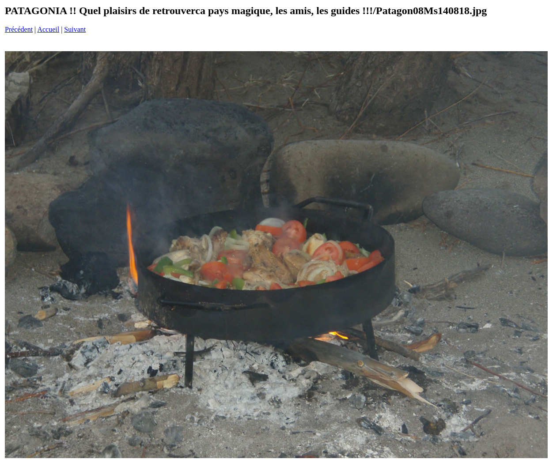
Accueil (48, 29)
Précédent (19, 29)
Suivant (75, 29)
